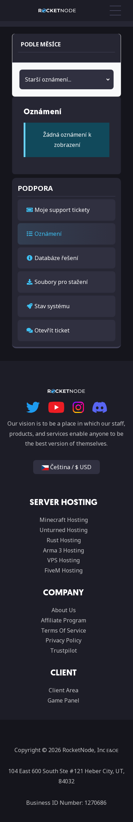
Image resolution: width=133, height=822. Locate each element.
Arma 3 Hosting (63, 550)
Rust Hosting (64, 540)
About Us (64, 610)
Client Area (63, 690)
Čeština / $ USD (66, 467)
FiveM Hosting (63, 570)
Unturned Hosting (63, 530)
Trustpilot (63, 650)
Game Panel (63, 700)
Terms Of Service (63, 630)
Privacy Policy (63, 640)
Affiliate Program (63, 620)
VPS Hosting (63, 560)
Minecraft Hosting (64, 520)
